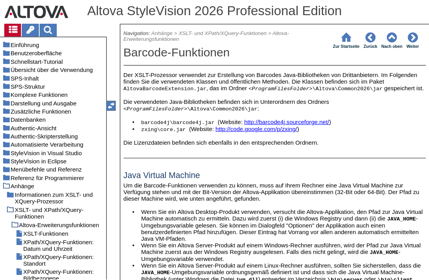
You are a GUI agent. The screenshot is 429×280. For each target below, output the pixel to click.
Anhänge (162, 33)
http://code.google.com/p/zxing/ (256, 129)
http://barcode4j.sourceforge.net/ (286, 122)
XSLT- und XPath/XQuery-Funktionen (223, 33)
